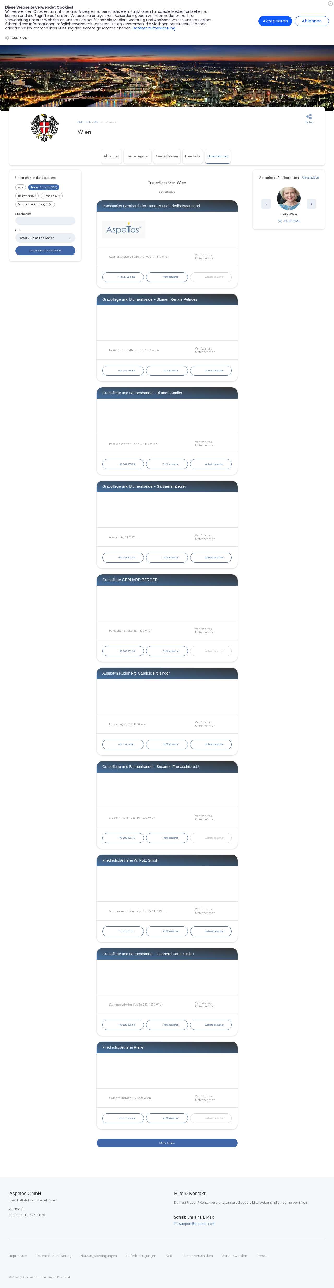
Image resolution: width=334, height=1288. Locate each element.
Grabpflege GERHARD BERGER (130, 580)
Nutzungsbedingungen (99, 1256)
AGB (169, 1256)
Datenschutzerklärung (54, 1256)
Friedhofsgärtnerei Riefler (123, 1047)
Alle (20, 187)
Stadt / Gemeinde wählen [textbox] (37, 237)
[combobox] (45, 237)
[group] (289, 205)
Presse (262, 1256)
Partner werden (234, 1256)
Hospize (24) (52, 196)
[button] (266, 204)
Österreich (84, 122)
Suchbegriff (23, 213)
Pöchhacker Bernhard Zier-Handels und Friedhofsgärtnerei (151, 206)
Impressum (18, 1256)
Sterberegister (137, 156)
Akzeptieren (275, 21)
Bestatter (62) (27, 196)
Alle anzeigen (310, 177)
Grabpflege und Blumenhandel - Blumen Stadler (142, 393)
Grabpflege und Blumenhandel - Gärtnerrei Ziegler (144, 486)
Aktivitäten (111, 156)
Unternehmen (217, 156)
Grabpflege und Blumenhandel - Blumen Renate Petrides (149, 299)
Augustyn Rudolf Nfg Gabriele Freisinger (136, 673)
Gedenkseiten (167, 156)
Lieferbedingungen (141, 1256)
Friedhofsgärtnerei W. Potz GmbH (130, 860)
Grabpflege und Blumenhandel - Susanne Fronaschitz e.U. (151, 767)
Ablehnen (312, 21)
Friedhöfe (192, 156)
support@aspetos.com (197, 1223)
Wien (97, 122)
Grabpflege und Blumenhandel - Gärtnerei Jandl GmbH (148, 954)
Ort (17, 230)
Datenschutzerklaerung (154, 28)
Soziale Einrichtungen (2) (35, 204)
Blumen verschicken (197, 1256)
